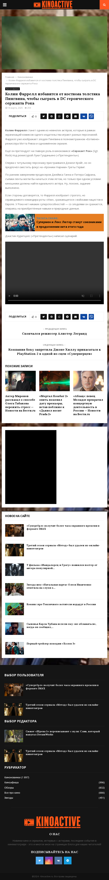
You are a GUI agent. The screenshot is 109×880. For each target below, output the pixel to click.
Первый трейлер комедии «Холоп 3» (51, 643)
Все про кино (12, 792)
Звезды (8, 797)
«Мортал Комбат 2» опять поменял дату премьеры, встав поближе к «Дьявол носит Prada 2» (53, 405)
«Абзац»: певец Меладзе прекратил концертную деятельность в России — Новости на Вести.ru (88, 405)
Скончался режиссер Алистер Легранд (54, 334)
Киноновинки (12, 89)
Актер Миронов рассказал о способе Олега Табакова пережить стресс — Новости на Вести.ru (20, 403)
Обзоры (9, 787)
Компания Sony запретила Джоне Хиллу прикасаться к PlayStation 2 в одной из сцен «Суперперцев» (54, 352)
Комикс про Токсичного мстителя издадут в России (61, 604)
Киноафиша (11, 782)
